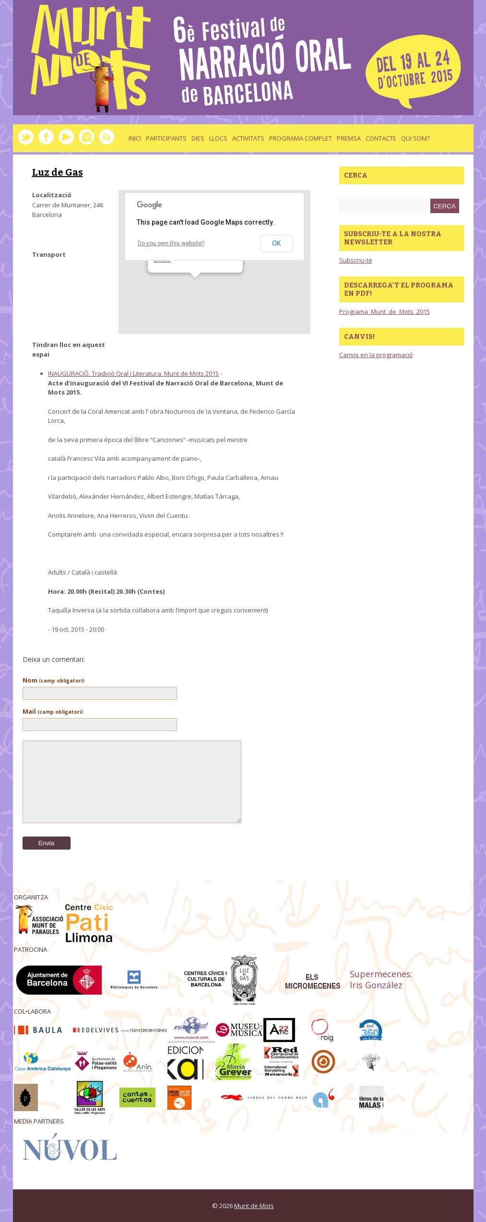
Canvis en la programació (376, 354)
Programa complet (300, 138)
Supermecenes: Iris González (381, 979)
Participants (166, 138)
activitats (248, 138)
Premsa (349, 138)
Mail (53, 711)
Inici (135, 138)
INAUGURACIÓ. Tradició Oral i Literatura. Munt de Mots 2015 (133, 373)
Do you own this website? (171, 243)
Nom (53, 680)
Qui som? (415, 138)
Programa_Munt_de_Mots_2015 (384, 311)
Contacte (381, 138)
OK (276, 243)
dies (197, 138)
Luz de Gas (57, 172)
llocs (218, 138)
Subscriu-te (355, 260)
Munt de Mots (254, 1205)
